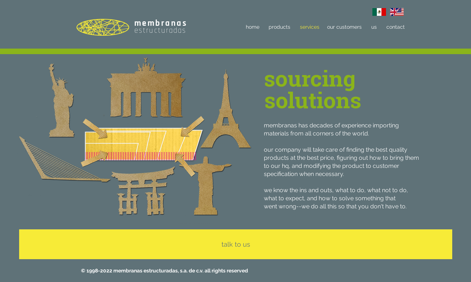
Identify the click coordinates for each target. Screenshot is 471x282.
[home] (252, 27)
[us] (374, 27)
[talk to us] (235, 244)
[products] (279, 27)
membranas (160, 23)
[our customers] (344, 27)
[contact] (395, 27)
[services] (309, 27)
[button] (309, 78)
